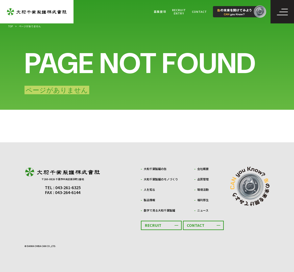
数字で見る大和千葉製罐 (159, 210)
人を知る (149, 190)
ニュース (202, 210)
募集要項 (160, 11)
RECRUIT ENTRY (179, 12)
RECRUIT (153, 225)
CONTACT (199, 11)
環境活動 (203, 190)
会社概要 (203, 169)
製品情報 (149, 200)
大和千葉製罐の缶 (155, 169)
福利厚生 (203, 200)
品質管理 (203, 179)
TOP (10, 26)
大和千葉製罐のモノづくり (161, 179)
